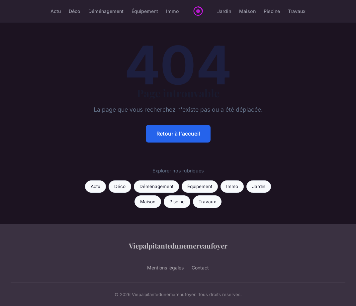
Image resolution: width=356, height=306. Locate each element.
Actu (55, 11)
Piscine (272, 11)
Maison (247, 11)
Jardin (224, 11)
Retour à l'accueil (178, 133)
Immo (172, 11)
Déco (74, 11)
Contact (200, 267)
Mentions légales (165, 267)
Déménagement (106, 11)
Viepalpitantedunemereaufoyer (178, 245)
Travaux (297, 11)
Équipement (145, 11)
